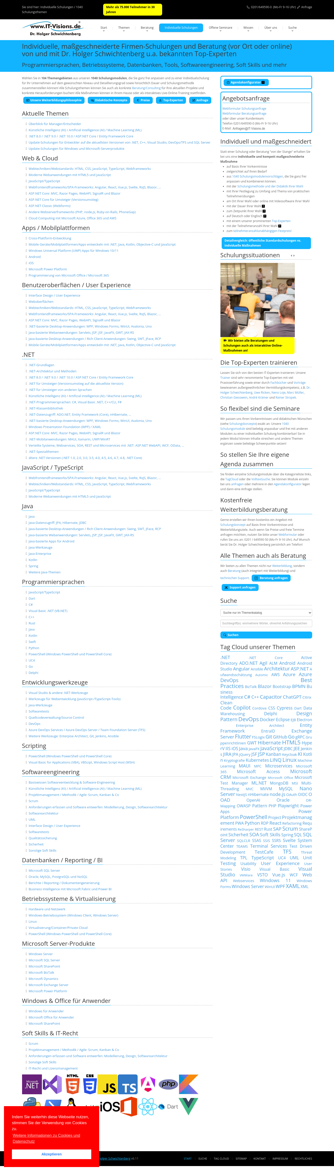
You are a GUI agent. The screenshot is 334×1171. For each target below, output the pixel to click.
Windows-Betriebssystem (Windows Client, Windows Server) (73, 915)
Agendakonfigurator (246, 82)
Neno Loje (279, 392)
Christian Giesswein (233, 397)
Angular (241, 668)
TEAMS (242, 846)
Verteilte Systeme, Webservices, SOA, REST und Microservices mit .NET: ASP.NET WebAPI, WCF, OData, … (106, 445)
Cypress (285, 708)
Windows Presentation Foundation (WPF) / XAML (65, 427)
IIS (228, 748)
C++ (31, 617)
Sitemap (241, 1158)
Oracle (283, 800)
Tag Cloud (221, 1158)
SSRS (276, 840)
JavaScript (271, 748)
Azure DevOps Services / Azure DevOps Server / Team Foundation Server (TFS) (87, 730)
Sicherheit (36, 844)
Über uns (270, 27)
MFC (258, 766)
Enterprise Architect (260, 725)
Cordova (259, 708)
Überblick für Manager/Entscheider (55, 124)
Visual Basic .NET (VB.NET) (48, 611)
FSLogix (258, 737)
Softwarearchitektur (44, 813)
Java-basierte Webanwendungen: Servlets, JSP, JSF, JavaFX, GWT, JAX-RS (81, 332)
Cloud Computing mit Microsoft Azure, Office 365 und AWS (72, 218)
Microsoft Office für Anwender (51, 1017)
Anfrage (306, 7)
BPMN (298, 686)
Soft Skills (270, 834)
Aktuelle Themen (45, 113)
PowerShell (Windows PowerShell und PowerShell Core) (70, 654)
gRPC (300, 737)
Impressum (280, 1158)
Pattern (259, 806)
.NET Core (265, 657)
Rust (32, 623)
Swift (32, 641)
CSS (271, 708)
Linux (33, 921)
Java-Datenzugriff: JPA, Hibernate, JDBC (58, 522)
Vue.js (278, 874)
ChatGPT (292, 697)
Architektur (277, 668)
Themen (124, 27)
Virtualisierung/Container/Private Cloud (58, 927)
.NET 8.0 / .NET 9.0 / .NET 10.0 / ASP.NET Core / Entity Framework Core (81, 136)
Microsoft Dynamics (43, 978)
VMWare (246, 875)
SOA (254, 834)
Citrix (307, 697)
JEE (297, 748)
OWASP (244, 806)
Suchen (231, 635)
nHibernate (258, 794)
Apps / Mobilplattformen (56, 228)
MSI (295, 783)
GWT (252, 743)
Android (35, 257)
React (275, 823)
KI (300, 754)
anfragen (237, 484)
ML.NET (259, 783)
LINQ (275, 760)
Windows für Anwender (46, 1011)
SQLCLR (243, 840)
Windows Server (41, 954)
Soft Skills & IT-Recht (50, 1033)
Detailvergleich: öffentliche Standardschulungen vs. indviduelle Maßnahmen (263, 243)
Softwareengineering (51, 772)
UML (32, 819)
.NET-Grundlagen (41, 365)
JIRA (227, 754)
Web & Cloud (40, 158)
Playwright (288, 806)
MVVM (266, 788)
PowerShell (253, 816)
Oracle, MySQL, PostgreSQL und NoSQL (58, 876)
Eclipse (283, 719)
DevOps (34, 723)
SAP (277, 829)
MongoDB (279, 783)
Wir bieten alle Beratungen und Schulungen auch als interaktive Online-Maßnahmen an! (253, 345)
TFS (287, 851)
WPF (280, 886)
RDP (265, 823)
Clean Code (226, 705)
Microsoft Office (280, 777)
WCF (294, 875)
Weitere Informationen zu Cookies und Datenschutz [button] (46, 1138)
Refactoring (292, 823)
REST (259, 829)
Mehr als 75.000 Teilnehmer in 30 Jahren (130, 9)
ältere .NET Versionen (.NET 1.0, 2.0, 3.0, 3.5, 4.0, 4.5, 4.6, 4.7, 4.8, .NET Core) (85, 458)
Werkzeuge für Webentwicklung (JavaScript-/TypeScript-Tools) (74, 699)
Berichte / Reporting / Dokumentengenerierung (64, 883)
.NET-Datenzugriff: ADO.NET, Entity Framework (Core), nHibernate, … (80, 414)
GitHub (280, 737)
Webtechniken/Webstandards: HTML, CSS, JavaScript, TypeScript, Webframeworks (90, 168)
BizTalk (251, 686)
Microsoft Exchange (249, 777)
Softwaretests (39, 711)
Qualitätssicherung (43, 838)
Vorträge (299, 383)
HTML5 (291, 742)
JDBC (288, 748)
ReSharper (246, 829)
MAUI (244, 766)
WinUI (270, 886)
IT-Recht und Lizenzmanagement (53, 1068)
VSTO (262, 875)
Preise (143, 100)
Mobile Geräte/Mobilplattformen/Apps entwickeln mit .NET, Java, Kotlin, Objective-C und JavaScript (102, 244)
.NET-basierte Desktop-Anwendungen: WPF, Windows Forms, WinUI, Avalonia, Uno (90, 326)
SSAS (256, 840)
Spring (33, 566)
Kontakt (259, 1158)
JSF (254, 754)
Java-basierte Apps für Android (51, 541)
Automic (261, 675)
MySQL (286, 788)
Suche (292, 27)
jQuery (244, 754)
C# (31, 604)
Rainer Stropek (285, 397)
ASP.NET (300, 668)
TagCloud (231, 479)
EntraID (268, 731)
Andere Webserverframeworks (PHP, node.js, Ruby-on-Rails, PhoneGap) (82, 212)
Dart (32, 598)
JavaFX (254, 748)
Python (34, 648)
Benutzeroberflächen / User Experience (76, 285)
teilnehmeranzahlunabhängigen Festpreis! (262, 231)
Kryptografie (234, 760)
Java (27, 506)
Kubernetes (257, 760)
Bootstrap (282, 686)
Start (103, 27)
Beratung (147, 27)
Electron (304, 719)
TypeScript (262, 857)
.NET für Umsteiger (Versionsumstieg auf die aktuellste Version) (76, 383)
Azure (289, 674)
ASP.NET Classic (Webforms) (49, 206)
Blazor (265, 686)
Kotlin (33, 560)
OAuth (291, 794)
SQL (298, 835)
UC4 (32, 660)
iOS (31, 263)
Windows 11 (275, 880)
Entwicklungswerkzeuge (55, 682)
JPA (235, 754)
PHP (272, 806)
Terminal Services (268, 846)
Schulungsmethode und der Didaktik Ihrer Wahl (270, 186)
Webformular (287, 535)
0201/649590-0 (261, 7)
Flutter (243, 736)
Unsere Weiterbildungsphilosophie (54, 100)
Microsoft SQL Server (44, 870)
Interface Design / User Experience (54, 295)
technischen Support (234, 578)
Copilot (242, 707)
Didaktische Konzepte (109, 100)
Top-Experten (171, 100)
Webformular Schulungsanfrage (244, 108)
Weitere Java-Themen (45, 572)
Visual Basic (274, 869)
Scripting (34, 745)
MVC (249, 788)
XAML (293, 886)
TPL (243, 858)
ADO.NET (248, 663)
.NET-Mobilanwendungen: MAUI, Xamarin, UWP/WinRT (69, 439)
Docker (267, 719)
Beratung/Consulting (146, 88)
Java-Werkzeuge (40, 547)
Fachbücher (278, 383)
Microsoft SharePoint (44, 966)
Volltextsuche (260, 479)
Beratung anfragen (271, 578)
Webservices (243, 880)
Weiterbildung (282, 566)
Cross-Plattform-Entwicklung (50, 238)
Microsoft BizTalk (41, 972)
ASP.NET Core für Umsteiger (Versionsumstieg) (63, 199)
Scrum (33, 801)
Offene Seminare (220, 27)
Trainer (225, 378)
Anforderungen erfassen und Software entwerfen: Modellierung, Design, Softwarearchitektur (98, 807)
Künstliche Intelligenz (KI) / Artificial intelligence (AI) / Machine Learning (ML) (85, 130)
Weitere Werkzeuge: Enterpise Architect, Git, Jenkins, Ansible (74, 736)
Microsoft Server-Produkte (58, 943)
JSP (261, 754)
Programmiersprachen (53, 582)
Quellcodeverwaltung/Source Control (56, 717)
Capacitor (271, 696)
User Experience (280, 863)
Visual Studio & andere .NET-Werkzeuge (58, 692)
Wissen (248, 27)
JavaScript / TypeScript (52, 467)
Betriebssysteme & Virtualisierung (69, 898)
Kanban (273, 754)
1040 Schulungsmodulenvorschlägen (257, 176)
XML (304, 886)
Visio (245, 869)
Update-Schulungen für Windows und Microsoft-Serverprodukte (76, 148)
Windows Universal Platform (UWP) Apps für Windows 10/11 (74, 250)
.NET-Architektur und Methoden (52, 371)
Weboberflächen (41, 301)
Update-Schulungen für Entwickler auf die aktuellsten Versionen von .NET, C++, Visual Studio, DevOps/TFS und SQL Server (119, 142)
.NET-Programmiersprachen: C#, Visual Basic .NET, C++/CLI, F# (75, 402)
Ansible (257, 668)
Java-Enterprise (40, 553)
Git (269, 736)
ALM (273, 663)
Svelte (289, 840)
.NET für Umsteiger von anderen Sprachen (60, 389)
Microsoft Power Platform (48, 269)
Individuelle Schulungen (181, 27)
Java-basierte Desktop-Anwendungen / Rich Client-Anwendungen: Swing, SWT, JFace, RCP (95, 338)
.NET (28, 354)
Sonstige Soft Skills (42, 850)
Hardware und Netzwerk (47, 909)
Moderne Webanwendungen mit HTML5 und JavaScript (70, 175)
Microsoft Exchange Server (48, 985)
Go (31, 666)
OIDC (303, 794)
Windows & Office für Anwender (66, 1000)
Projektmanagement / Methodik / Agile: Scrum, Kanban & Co (74, 794)
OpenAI (253, 800)
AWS (275, 674)
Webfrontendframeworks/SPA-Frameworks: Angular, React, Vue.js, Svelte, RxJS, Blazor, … (95, 187)
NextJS (241, 794)
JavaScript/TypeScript (44, 181)
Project (274, 817)
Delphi (33, 672)
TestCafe (264, 852)
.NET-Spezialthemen (44, 451)
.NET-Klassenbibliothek (46, 408)
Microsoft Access (258, 771)
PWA (239, 823)
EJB (293, 719)
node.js (277, 794)
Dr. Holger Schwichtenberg (111, 1158)
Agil (263, 663)
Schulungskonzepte (242, 424)
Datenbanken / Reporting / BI (62, 860)
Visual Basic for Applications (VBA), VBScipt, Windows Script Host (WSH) (82, 762)
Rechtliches (303, 1158)
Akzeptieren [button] (51, 1154)
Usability (248, 863)
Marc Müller (295, 392)
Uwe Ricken (262, 392)
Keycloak (289, 754)
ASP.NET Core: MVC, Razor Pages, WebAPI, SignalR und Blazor (75, 193)
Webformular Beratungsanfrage (244, 113)
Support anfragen (240, 587)
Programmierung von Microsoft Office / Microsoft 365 (69, 275)
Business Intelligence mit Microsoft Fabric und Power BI (70, 889)
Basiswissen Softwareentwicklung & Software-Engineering (72, 782)
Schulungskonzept (233, 525)
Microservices (278, 766)
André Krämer (259, 397)
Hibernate (269, 742)
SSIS (266, 840)
